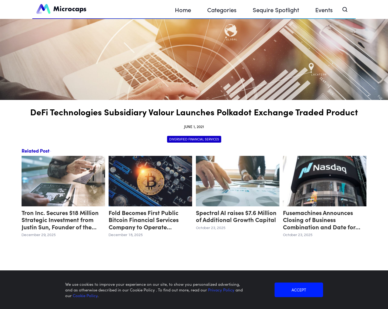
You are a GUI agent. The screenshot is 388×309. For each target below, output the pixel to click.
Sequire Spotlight (276, 9)
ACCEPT (299, 290)
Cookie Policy (85, 295)
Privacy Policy (221, 290)
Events (324, 9)
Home (183, 9)
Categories (222, 9)
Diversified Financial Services (194, 139)
